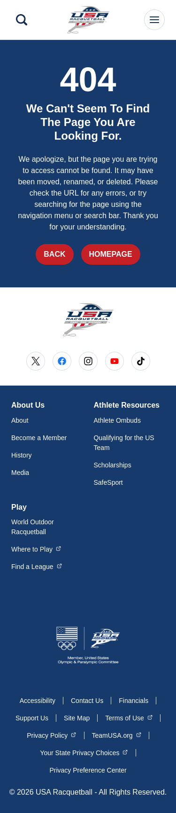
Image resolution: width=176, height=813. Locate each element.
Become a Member (39, 438)
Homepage (110, 254)
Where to (36, 549)
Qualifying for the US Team (124, 442)
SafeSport (108, 482)
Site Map (77, 718)
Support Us (31, 718)
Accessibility (37, 700)
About (20, 420)
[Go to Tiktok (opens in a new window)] (140, 361)
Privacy (51, 735)
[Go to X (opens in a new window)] (35, 361)
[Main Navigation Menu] (154, 19)
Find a (36, 566)
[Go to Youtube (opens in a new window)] (114, 361)
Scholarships (112, 465)
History (21, 455)
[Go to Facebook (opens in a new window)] (62, 361)
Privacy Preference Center (87, 770)
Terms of (129, 717)
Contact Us (87, 700)
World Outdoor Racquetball (32, 527)
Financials (133, 700)
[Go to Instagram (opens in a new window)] (88, 361)
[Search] (21, 19)
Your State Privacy (84, 752)
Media (20, 472)
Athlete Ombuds (117, 420)
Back (54, 254)
